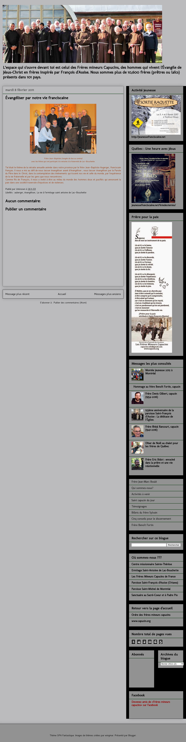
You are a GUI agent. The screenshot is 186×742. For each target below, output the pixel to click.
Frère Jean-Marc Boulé (144, 481)
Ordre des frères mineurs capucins (151, 614)
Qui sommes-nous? (142, 488)
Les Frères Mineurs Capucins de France (154, 576)
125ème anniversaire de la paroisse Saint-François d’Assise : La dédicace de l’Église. (159, 415)
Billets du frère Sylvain (144, 512)
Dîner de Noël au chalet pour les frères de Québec (161, 445)
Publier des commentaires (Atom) (70, 302)
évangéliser (29, 192)
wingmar (109, 735)
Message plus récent (17, 294)
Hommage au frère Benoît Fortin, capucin (156, 386)
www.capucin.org (141, 621)
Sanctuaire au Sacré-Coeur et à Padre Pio (155, 595)
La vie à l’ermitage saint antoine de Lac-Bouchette (61, 192)
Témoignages (139, 506)
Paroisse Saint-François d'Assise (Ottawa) (155, 582)
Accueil (62, 294)
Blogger (132, 735)
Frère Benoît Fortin (142, 525)
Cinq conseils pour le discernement (151, 518)
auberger (18, 192)
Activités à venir (141, 494)
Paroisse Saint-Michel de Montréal (151, 589)
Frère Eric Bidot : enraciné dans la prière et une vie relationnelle (160, 462)
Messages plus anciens (107, 294)
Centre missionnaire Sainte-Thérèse (152, 564)
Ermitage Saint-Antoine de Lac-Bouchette (155, 570)
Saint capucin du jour (143, 500)
